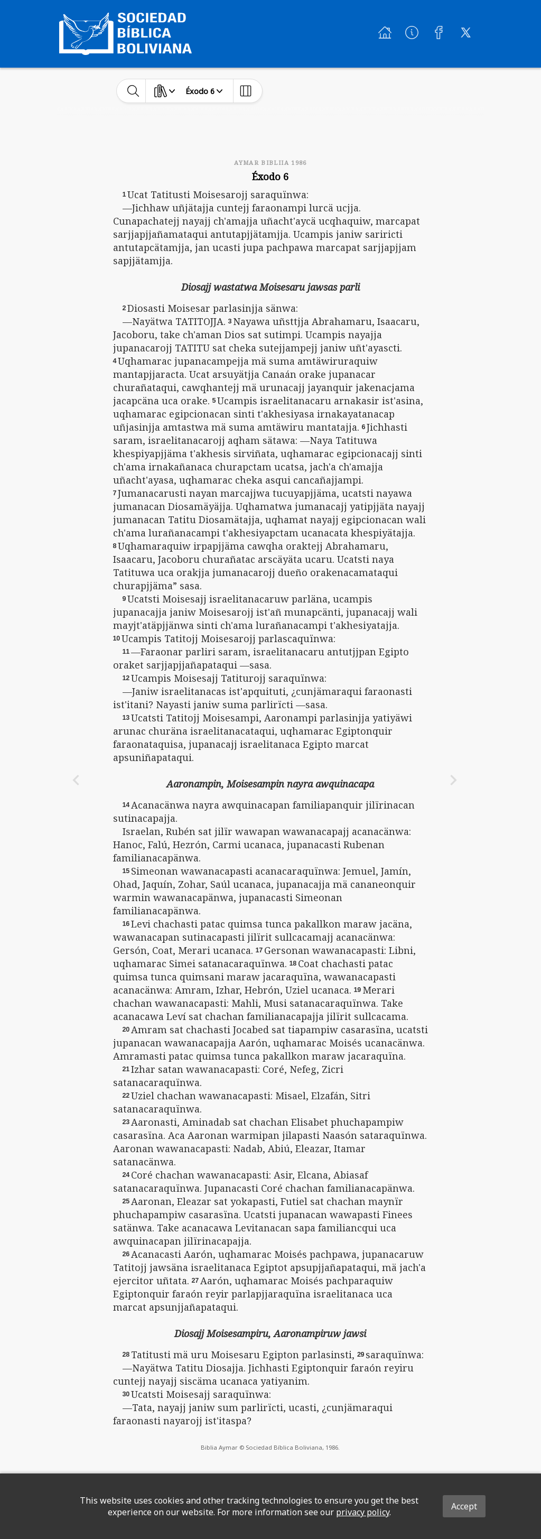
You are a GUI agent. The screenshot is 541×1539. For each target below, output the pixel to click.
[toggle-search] (133, 91)
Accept (464, 1506)
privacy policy (362, 1512)
